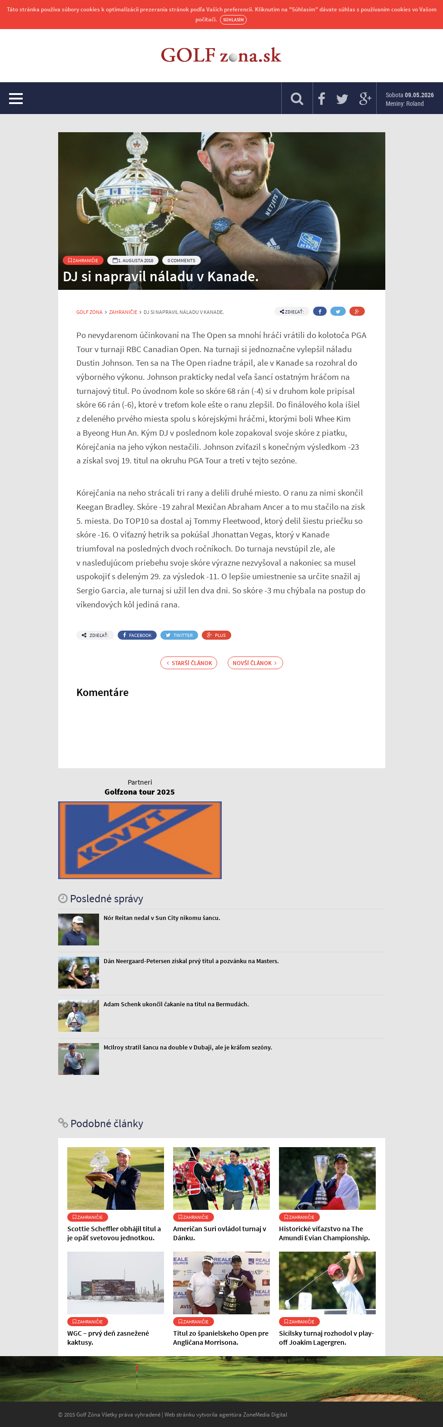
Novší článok (255, 662)
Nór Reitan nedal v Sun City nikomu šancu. (162, 918)
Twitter (179, 635)
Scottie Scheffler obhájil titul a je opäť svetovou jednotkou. (114, 1233)
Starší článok (189, 662)
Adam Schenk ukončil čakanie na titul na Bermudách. (176, 1004)
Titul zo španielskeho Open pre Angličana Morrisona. (221, 1337)
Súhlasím (233, 20)
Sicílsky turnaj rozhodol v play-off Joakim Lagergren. (326, 1337)
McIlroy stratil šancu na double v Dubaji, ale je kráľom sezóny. (188, 1047)
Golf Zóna (89, 312)
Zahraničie (83, 260)
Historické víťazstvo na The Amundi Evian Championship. (324, 1233)
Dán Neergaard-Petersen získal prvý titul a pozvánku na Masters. (191, 961)
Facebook (137, 635)
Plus (216, 635)
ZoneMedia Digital (265, 1414)
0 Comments (181, 260)
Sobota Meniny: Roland (410, 99)
